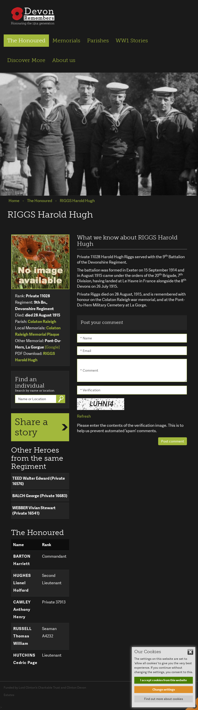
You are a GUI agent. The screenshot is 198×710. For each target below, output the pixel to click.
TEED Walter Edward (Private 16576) (38, 481)
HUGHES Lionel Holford (22, 583)
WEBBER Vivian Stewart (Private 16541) (34, 510)
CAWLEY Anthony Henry (22, 609)
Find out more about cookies (163, 699)
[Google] (52, 347)
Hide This (190, 652)
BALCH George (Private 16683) (39, 495)
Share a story (31, 427)
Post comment (172, 441)
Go (61, 399)
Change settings (163, 690)
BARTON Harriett (21, 560)
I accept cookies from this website (163, 680)
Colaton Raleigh (42, 321)
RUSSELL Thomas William (22, 636)
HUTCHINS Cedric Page (25, 659)
